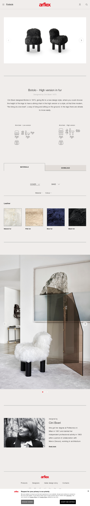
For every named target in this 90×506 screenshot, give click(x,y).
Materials (24, 167)
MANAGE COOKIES (27, 502)
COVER (33, 184)
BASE (54, 184)
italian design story (51, 483)
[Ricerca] (87, 4)
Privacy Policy (33, 497)
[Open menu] (3, 4)
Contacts (66, 483)
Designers (36, 483)
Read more (52, 446)
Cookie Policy (43, 497)
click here (69, 495)
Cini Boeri (48, 94)
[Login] (80, 4)
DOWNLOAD (65, 168)
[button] (81, 40)
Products (9, 4)
